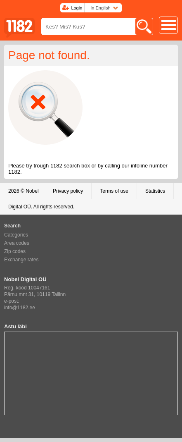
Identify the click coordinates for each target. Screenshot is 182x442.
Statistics (155, 191)
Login (76, 7)
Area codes (16, 243)
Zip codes (15, 251)
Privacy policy (68, 191)
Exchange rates (21, 260)
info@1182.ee (19, 308)
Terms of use (114, 191)
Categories (16, 235)
